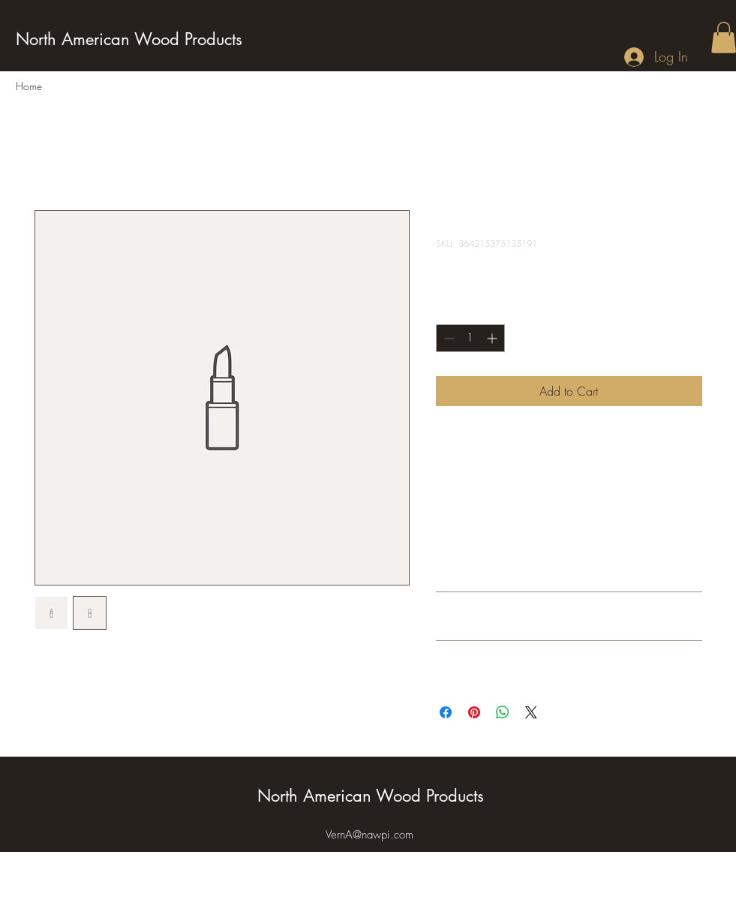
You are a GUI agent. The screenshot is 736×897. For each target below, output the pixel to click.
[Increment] (493, 338)
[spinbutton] (470, 338)
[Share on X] (531, 712)
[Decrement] (447, 338)
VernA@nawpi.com (369, 834)
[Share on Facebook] (446, 712)
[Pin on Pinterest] (474, 712)
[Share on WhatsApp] (503, 712)
